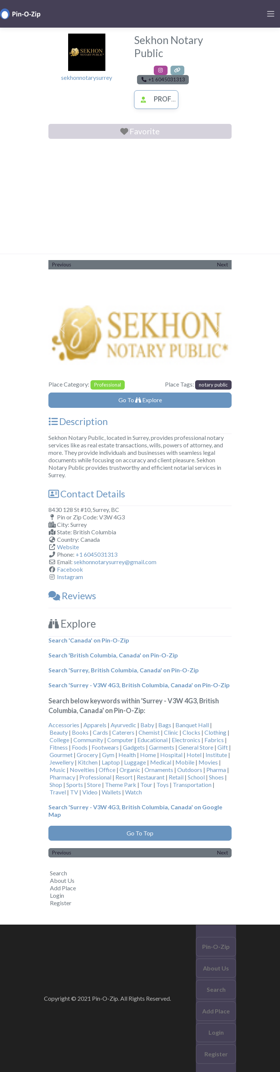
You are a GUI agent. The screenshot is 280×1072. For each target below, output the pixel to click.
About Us (62, 880)
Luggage (135, 762)
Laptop (111, 762)
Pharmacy (62, 777)
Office (107, 769)
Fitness (59, 747)
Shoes (216, 777)
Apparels (94, 724)
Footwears (105, 747)
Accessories (63, 724)
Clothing (215, 732)
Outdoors (189, 769)
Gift (222, 747)
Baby (147, 724)
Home (148, 754)
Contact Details (86, 493)
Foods (80, 747)
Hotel (194, 754)
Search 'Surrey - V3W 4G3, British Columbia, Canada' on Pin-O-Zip (139, 684)
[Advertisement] (140, 198)
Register (60, 902)
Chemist (149, 732)
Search (58, 872)
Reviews (72, 595)
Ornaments (158, 769)
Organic (130, 769)
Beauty (59, 732)
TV (74, 792)
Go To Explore (140, 399)
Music (58, 769)
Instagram (70, 576)
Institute (216, 754)
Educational (152, 739)
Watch (133, 792)
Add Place (63, 887)
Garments (161, 747)
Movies (208, 762)
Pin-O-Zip (216, 946)
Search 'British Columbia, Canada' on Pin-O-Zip (113, 655)
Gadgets (134, 747)
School (196, 777)
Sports (74, 784)
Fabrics (214, 739)
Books (80, 732)
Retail (176, 777)
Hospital (171, 754)
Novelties (82, 769)
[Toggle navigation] (270, 14)
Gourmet (61, 754)
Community (88, 739)
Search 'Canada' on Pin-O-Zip (88, 640)
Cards (100, 732)
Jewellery (62, 762)
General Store (195, 747)
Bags (164, 724)
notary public (213, 385)
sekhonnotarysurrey (86, 77)
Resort (124, 777)
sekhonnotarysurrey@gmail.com (115, 561)
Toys (162, 784)
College (59, 739)
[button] (62, 328)
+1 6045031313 (96, 554)
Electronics (186, 739)
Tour (146, 784)
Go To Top (140, 833)
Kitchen (88, 762)
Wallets (111, 792)
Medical (160, 762)
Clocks (191, 732)
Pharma (216, 769)
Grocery (87, 754)
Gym (108, 754)
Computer (120, 739)
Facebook (70, 569)
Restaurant (151, 777)
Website (68, 546)
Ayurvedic (123, 724)
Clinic (171, 732)
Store (94, 784)
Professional (169, 99)
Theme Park (120, 784)
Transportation (192, 784)
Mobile (184, 762)
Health (127, 754)
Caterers (123, 732)
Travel (58, 792)
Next (222, 265)
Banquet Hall (192, 724)
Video (90, 792)
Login (57, 895)
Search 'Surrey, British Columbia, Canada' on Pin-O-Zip (123, 669)
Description (78, 421)
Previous (61, 265)
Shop (56, 784)
